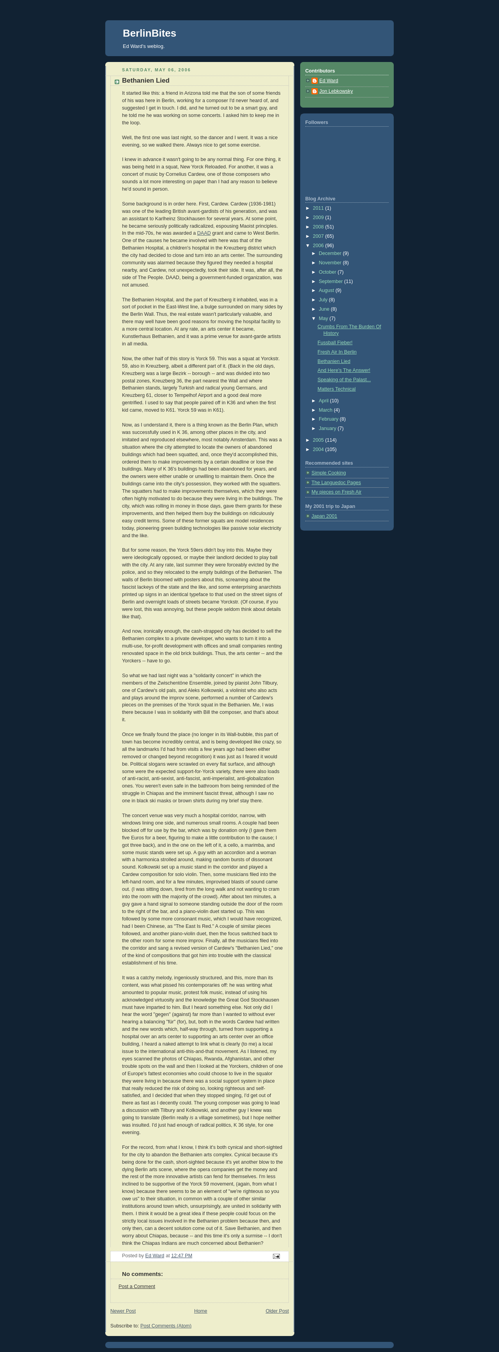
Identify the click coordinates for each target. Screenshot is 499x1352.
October (328, 272)
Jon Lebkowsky (336, 91)
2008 (319, 227)
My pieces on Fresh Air (336, 492)
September (331, 281)
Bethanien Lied (334, 361)
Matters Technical (337, 389)
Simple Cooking (328, 473)
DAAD (204, 233)
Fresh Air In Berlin (337, 352)
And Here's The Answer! (344, 370)
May (324, 318)
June (325, 309)
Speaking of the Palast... (344, 379)
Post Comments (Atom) (165, 1326)
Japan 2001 (324, 516)
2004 (319, 449)
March (326, 410)
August (327, 290)
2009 (319, 217)
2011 (319, 208)
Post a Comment (137, 1286)
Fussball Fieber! (335, 342)
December (331, 253)
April (324, 400)
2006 (319, 245)
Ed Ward (328, 80)
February (329, 419)
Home (200, 1311)
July (324, 300)
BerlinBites (149, 33)
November (331, 262)
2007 (319, 236)
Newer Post (123, 1311)
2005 (319, 440)
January (328, 428)
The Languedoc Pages (336, 482)
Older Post (277, 1311)
